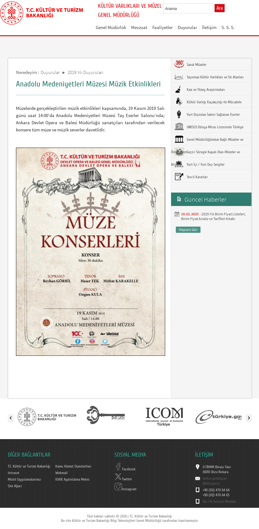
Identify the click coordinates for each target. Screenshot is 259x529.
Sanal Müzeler (190, 64)
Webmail (61, 473)
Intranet (13, 473)
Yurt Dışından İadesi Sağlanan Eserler (207, 114)
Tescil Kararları (191, 176)
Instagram (125, 489)
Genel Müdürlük (111, 27)
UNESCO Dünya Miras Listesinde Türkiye (208, 126)
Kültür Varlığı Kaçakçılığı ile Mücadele (207, 101)
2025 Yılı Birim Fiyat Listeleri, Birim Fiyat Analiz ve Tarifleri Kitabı (213, 216)
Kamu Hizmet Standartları (73, 466)
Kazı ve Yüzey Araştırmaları (199, 89)
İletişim (209, 27)
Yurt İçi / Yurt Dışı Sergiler (199, 164)
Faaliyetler (162, 27)
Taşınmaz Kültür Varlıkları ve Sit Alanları (209, 76)
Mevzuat (139, 27)
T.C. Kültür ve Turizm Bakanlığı (29, 466)
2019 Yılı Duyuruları (85, 72)
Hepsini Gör (188, 229)
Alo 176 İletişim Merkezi (219, 501)
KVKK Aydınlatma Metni (72, 479)
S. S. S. (228, 27)
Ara (219, 8)
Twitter (123, 479)
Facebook (124, 469)
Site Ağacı (15, 486)
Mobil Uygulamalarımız (24, 479)
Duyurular (187, 27)
